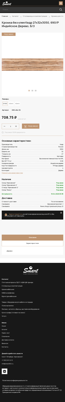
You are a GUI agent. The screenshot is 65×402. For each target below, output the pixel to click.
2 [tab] (32, 90)
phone (48, 3)
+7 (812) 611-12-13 (7, 360)
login (52, 3)
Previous (5, 64)
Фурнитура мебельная (9, 296)
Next (60, 64)
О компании (6, 336)
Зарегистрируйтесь (16, 214)
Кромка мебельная (8, 289)
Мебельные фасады (8, 293)
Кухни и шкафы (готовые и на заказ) (13, 313)
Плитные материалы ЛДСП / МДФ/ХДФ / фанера (17, 282)
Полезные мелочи (8, 306)
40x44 (11, 104)
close (61, 213)
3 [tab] (35, 90)
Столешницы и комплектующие (12, 286)
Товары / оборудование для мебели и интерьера (17, 302)
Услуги (4, 316)
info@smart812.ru (7, 364)
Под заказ (33, 126)
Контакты (5, 347)
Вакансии (5, 343)
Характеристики (32, 243)
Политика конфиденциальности (14, 380)
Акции (4, 326)
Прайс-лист (6, 333)
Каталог (4, 329)
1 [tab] (29, 90)
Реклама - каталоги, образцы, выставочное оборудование (20, 309)
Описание (32, 237)
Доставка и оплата (8, 340)
